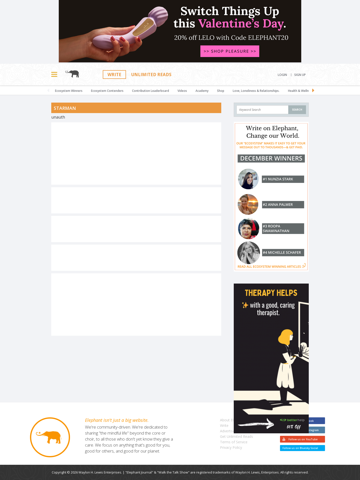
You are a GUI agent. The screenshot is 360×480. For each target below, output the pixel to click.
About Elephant (232, 420)
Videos (182, 91)
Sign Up (300, 74)
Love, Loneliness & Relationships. (256, 91)
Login (282, 74)
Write (114, 74)
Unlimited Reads (151, 74)
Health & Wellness (301, 91)
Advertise (227, 431)
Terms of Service (234, 442)
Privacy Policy (231, 447)
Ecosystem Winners (68, 91)
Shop (220, 91)
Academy (202, 91)
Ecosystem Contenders (107, 91)
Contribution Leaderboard (150, 91)
